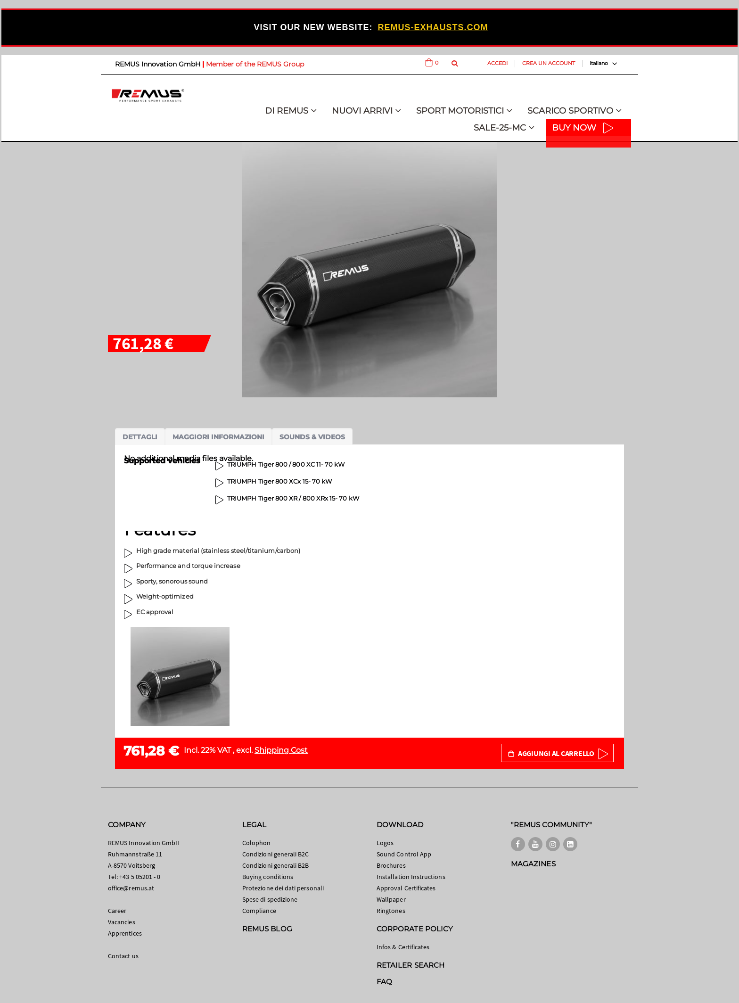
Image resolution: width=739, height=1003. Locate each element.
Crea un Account (548, 63)
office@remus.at (131, 888)
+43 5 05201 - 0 (139, 876)
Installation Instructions (411, 876)
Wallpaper (391, 899)
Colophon (256, 843)
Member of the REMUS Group (255, 64)
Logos (385, 843)
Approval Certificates (406, 888)
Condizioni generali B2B (275, 865)
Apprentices (125, 933)
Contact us (123, 956)
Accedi (497, 63)
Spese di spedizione (269, 899)
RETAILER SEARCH (410, 965)
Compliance (259, 910)
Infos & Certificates (403, 947)
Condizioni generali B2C (275, 854)
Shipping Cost (281, 750)
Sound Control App (404, 854)
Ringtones (391, 910)
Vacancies (121, 922)
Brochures (391, 865)
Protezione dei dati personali (283, 888)
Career (117, 910)
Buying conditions (267, 876)
